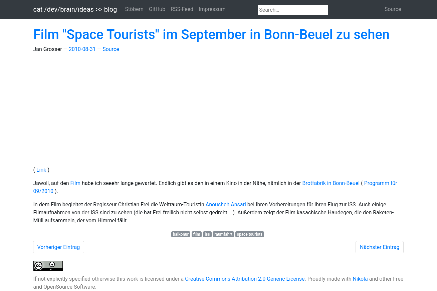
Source (393, 9)
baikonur (181, 234)
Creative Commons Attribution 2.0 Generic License (244, 279)
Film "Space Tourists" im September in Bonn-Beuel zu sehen (211, 34)
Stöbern (134, 9)
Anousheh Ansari (226, 204)
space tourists (249, 234)
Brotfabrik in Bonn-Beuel (331, 183)
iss (207, 234)
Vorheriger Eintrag (58, 247)
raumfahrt (223, 234)
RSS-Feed (182, 9)
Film (76, 183)
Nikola (360, 279)
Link (41, 170)
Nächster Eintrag (380, 247)
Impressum (212, 9)
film (196, 234)
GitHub (157, 9)
